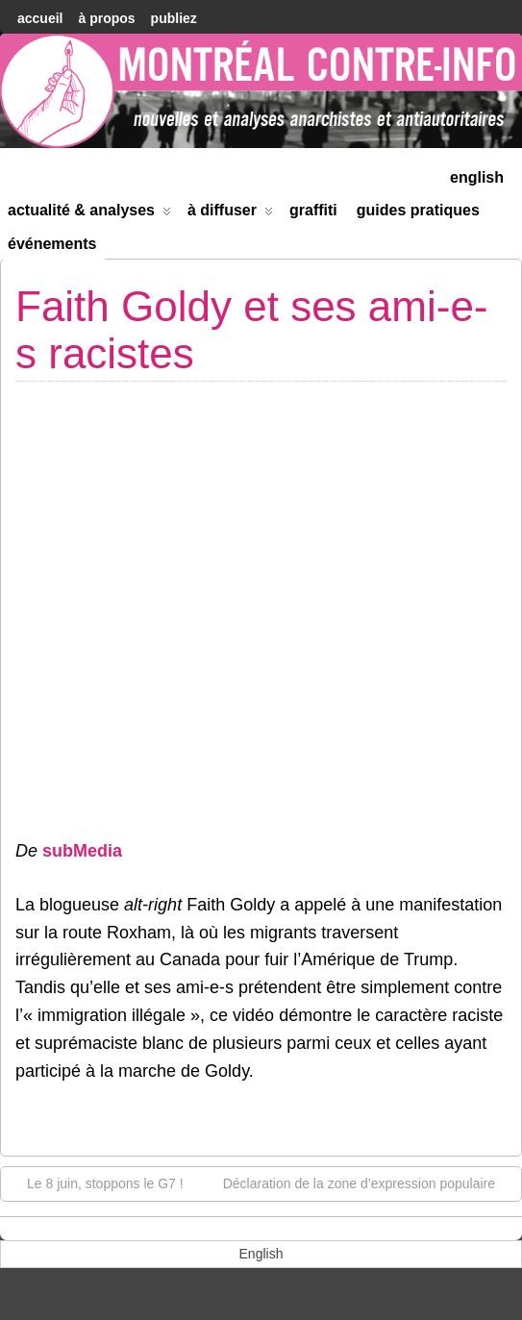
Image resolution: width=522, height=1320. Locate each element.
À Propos (106, 18)
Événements (52, 244)
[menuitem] (476, 175)
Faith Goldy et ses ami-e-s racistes (251, 329)
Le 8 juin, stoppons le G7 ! (96, 1182)
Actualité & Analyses (89, 214)
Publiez (174, 18)
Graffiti (313, 210)
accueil (39, 18)
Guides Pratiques (418, 210)
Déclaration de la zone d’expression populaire (368, 1182)
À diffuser (230, 214)
